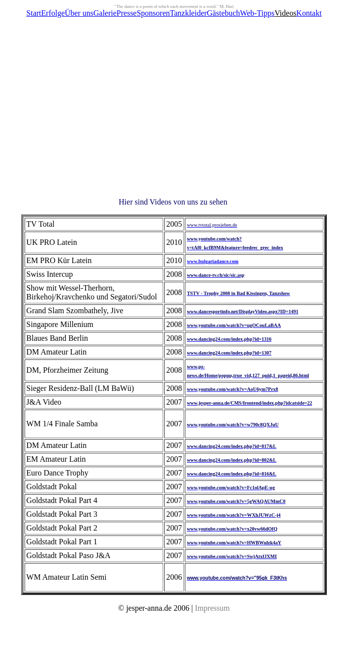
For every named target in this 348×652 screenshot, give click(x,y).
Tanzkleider (188, 13)
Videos (285, 13)
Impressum (212, 608)
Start (34, 13)
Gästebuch (223, 13)
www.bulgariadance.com (212, 261)
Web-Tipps (257, 13)
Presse (126, 13)
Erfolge (53, 13)
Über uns (79, 13)
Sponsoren (153, 13)
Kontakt (309, 13)
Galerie (104, 13)
